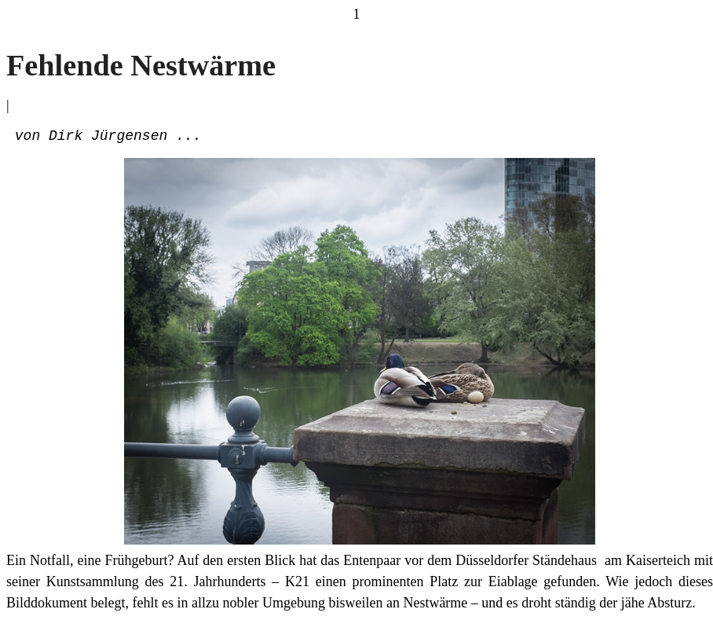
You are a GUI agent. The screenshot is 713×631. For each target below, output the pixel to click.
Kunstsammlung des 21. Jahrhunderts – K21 (177, 584)
